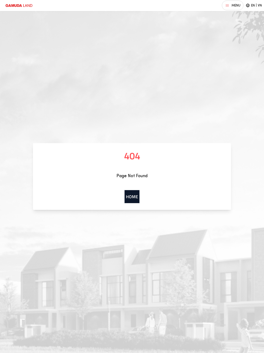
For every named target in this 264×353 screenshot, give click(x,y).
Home (132, 196)
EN (253, 5)
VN (260, 5)
